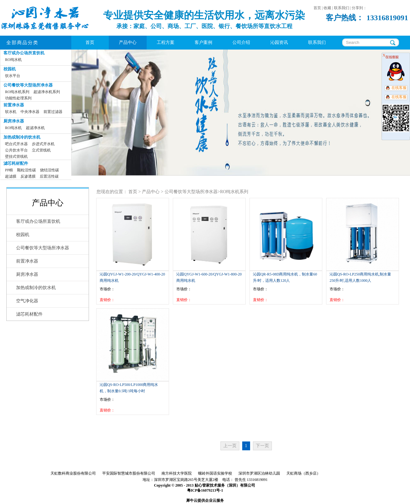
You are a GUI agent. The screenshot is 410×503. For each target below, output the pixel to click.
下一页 (262, 445)
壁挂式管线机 (16, 156)
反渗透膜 (28, 176)
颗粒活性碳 (26, 170)
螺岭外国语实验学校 (215, 473)
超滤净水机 (35, 128)
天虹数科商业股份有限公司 (73, 473)
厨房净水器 (13, 121)
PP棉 (9, 170)
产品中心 (151, 191)
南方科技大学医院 (176, 473)
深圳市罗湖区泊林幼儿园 (259, 473)
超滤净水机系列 (46, 92)
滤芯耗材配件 (15, 163)
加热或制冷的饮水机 (21, 137)
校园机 (9, 69)
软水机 (10, 111)
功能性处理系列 (18, 98)
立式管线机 (41, 150)
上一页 (230, 445)
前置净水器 (13, 105)
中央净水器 (29, 111)
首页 (89, 42)
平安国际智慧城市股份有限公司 (128, 473)
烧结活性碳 (49, 170)
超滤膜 (10, 176)
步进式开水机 (43, 144)
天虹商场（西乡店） (303, 473)
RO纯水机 (13, 59)
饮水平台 (12, 76)
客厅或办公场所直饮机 (23, 52)
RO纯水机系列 (17, 92)
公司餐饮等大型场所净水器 (28, 85)
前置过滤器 (53, 111)
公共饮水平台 (16, 150)
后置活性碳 (49, 176)
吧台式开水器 (16, 144)
